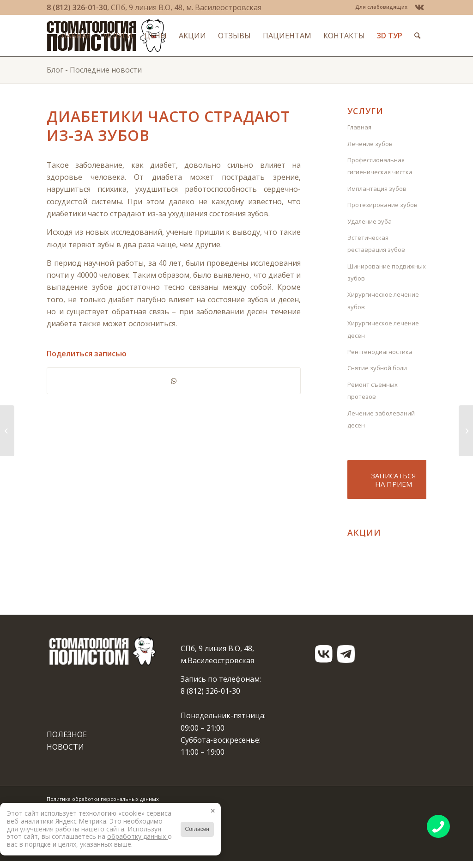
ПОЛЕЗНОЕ (67, 734)
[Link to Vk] (419, 7)
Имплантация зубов (376, 188)
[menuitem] (379, 7)
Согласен (197, 829)
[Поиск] (417, 35)
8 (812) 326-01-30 (77, 7)
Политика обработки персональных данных (103, 798)
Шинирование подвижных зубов (386, 272)
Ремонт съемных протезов (372, 390)
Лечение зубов (370, 144)
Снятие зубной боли (377, 368)
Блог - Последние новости (94, 70)
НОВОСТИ (65, 747)
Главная (359, 127)
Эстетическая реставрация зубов (376, 243)
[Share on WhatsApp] (173, 381)
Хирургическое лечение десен (383, 329)
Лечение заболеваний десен (381, 419)
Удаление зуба (369, 221)
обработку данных (137, 836)
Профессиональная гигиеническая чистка (379, 166)
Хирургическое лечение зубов (383, 300)
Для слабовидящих (381, 6)
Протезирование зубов (382, 205)
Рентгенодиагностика (379, 352)
